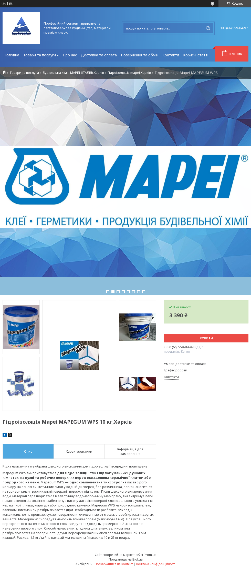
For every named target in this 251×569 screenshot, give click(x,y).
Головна (12, 55)
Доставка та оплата (99, 55)
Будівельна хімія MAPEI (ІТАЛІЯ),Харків (73, 72)
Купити (206, 338)
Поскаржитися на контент (114, 564)
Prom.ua (150, 554)
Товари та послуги (39, 55)
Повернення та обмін (139, 55)
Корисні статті (195, 55)
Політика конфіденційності (155, 564)
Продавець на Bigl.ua (126, 559)
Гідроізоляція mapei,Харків (129, 72)
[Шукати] (208, 28)
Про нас (70, 55)
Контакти (170, 55)
